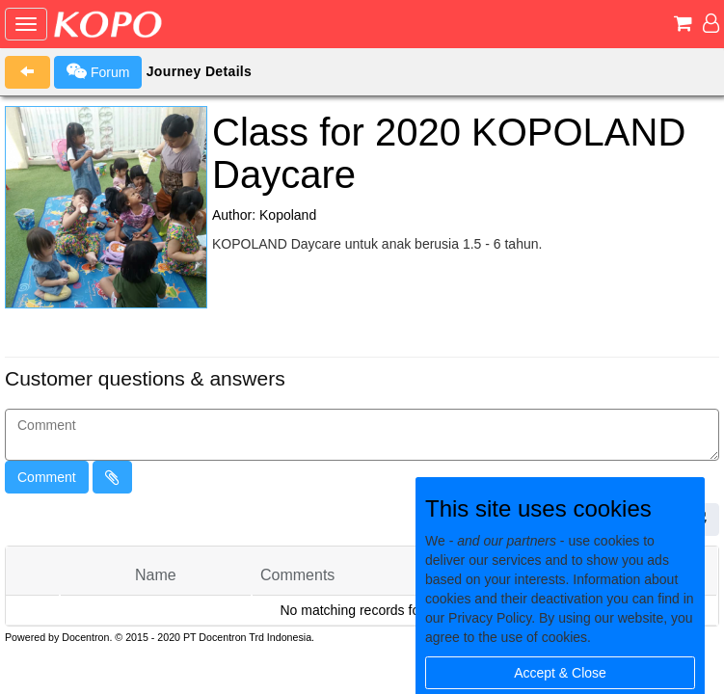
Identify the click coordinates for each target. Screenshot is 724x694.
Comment (46, 477)
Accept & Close (560, 673)
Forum (98, 71)
